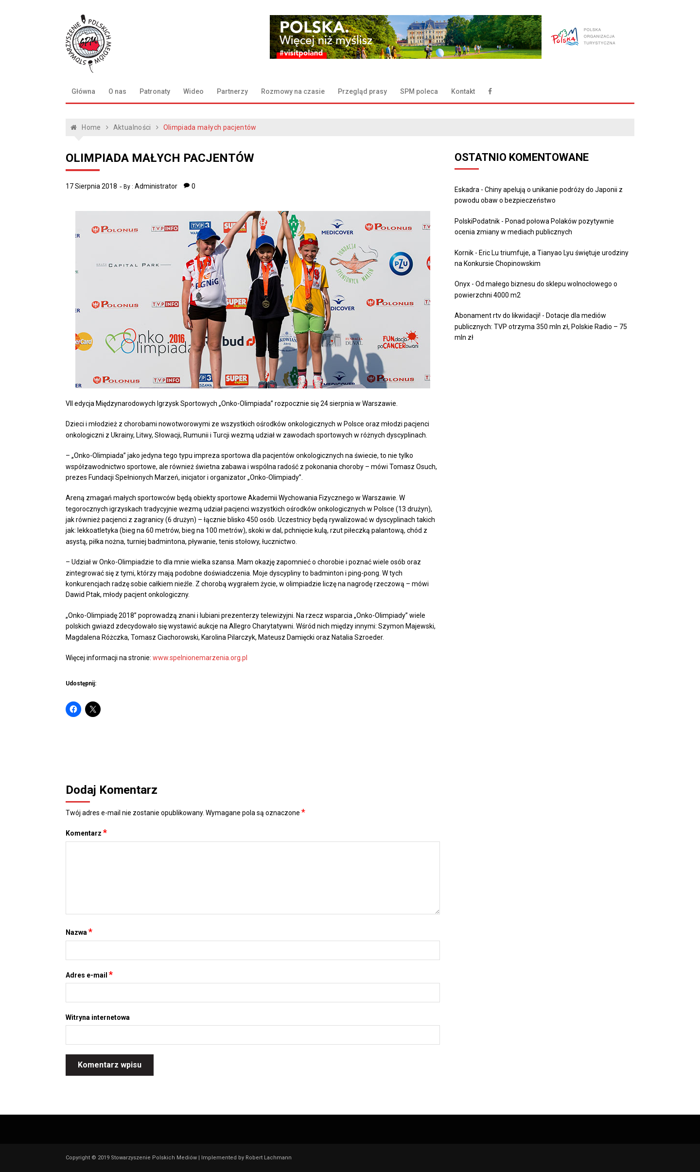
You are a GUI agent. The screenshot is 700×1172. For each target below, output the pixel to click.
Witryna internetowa (98, 1017)
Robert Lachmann (268, 1158)
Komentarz (86, 833)
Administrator (156, 186)
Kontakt (463, 91)
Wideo (193, 91)
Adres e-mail (89, 975)
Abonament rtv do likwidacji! (498, 315)
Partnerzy (232, 91)
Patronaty (155, 91)
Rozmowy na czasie (293, 91)
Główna (83, 91)
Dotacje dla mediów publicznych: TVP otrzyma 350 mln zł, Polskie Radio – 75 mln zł (541, 326)
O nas (117, 91)
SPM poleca (419, 91)
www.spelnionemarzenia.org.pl (200, 658)
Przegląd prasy (362, 91)
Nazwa (79, 932)
